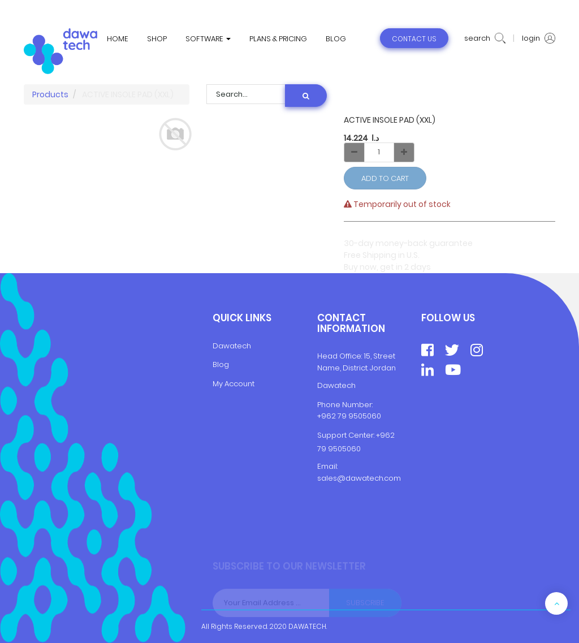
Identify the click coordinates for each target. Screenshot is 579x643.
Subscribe (365, 606)
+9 (380, 435)
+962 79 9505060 (349, 416)
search (484, 38)
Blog (221, 364)
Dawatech (232, 345)
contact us (414, 39)
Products (50, 94)
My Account (233, 383)
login (538, 38)
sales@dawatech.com (359, 478)
